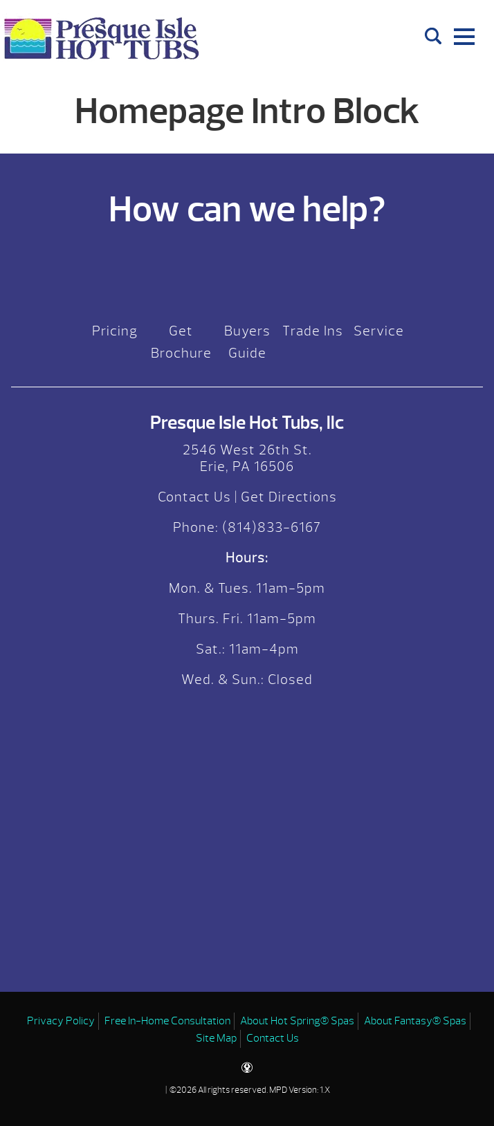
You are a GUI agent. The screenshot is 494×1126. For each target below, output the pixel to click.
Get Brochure (181, 342)
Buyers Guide (247, 342)
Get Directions (289, 497)
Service (379, 331)
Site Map (216, 1038)
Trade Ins (312, 331)
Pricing (115, 331)
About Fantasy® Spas (415, 1021)
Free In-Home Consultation (167, 1021)
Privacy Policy (61, 1021)
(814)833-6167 (270, 527)
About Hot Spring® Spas (297, 1021)
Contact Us (194, 497)
